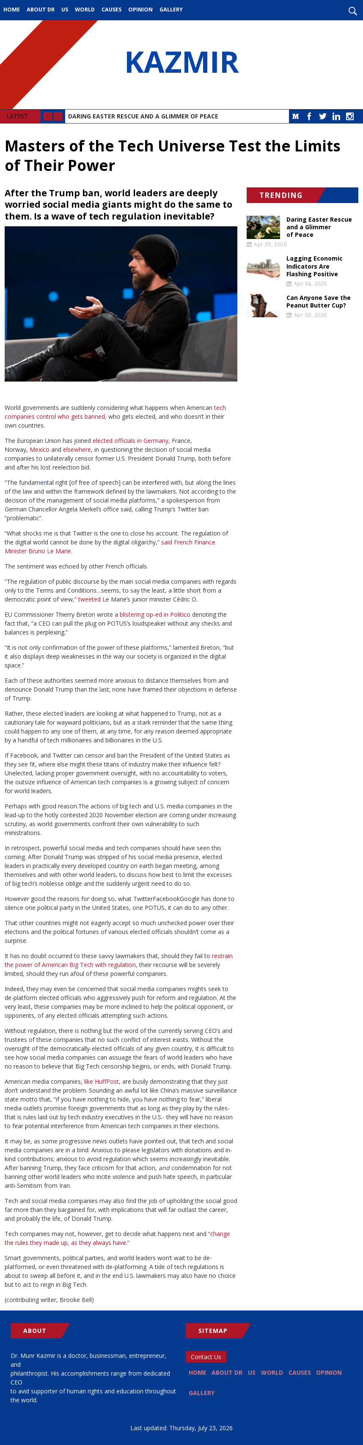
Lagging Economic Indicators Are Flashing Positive (314, 266)
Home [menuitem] (11, 9)
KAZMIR (181, 64)
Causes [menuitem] (111, 9)
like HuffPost (101, 1081)
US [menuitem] (64, 9)
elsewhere (77, 449)
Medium (295, 116)
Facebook (309, 116)
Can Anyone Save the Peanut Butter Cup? (318, 301)
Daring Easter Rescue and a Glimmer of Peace (143, 116)
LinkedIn (336, 116)
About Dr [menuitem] (41, 9)
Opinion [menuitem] (140, 9)
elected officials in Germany (130, 441)
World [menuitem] (85, 9)
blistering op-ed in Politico (155, 614)
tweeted (89, 599)
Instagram (350, 116)
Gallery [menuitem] (171, 9)
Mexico (40, 449)
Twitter (323, 116)
